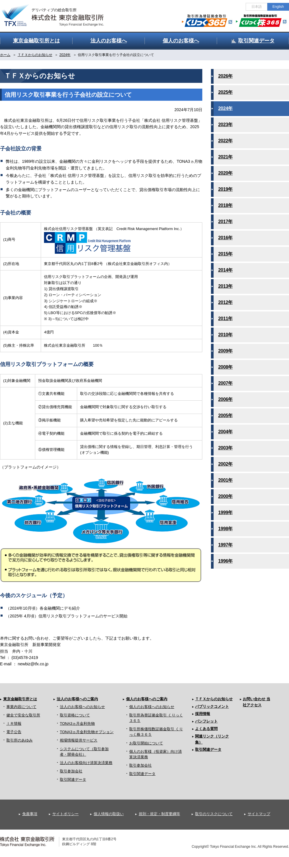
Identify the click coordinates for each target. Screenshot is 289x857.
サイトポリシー (65, 814)
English (278, 7)
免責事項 (29, 814)
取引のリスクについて (214, 814)
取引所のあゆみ (19, 740)
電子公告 (13, 732)
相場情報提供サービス (78, 740)
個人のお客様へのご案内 (146, 699)
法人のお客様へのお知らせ (82, 707)
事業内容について (21, 707)
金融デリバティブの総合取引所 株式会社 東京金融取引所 (58, 12)
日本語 (256, 7)
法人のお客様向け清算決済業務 (86, 763)
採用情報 (202, 714)
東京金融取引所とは (20, 699)
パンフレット (206, 721)
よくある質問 (206, 729)
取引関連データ (73, 779)
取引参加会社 (71, 771)
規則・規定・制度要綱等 (159, 814)
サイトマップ (259, 814)
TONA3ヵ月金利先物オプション (87, 732)
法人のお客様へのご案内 (77, 699)
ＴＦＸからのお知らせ (214, 699)
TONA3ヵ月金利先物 (77, 723)
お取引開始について (146, 743)
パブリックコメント (212, 706)
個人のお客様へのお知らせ (151, 707)
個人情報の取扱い (109, 814)
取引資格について (75, 715)
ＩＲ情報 (13, 723)
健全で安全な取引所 (23, 715)
